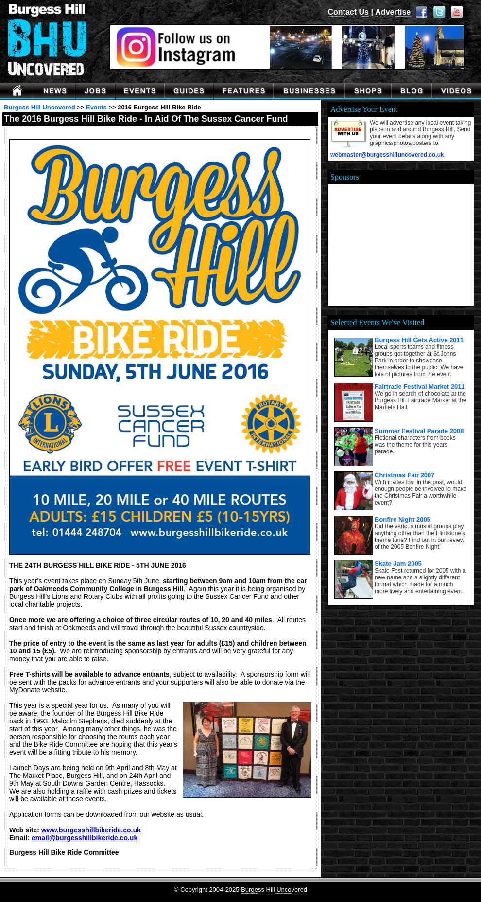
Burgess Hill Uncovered (39, 107)
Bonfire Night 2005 (402, 519)
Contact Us (348, 12)
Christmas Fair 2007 (405, 475)
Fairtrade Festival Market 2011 (420, 386)
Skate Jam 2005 (398, 563)
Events (96, 107)
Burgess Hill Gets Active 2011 (419, 339)
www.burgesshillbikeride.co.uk (91, 830)
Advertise (393, 12)
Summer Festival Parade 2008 (419, 430)
